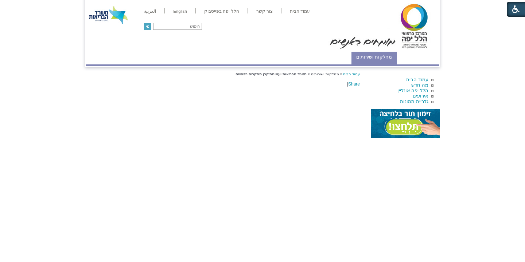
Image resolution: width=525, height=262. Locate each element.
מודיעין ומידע (418, 57)
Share (354, 84)
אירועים (420, 96)
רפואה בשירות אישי (183, 57)
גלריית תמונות (414, 101)
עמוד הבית (417, 79)
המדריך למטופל (287, 57)
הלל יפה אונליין (412, 90)
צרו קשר (97, 57)
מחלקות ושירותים (374, 57)
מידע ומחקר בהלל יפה (238, 57)
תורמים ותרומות (133, 57)
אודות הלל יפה (330, 57)
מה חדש (419, 85)
